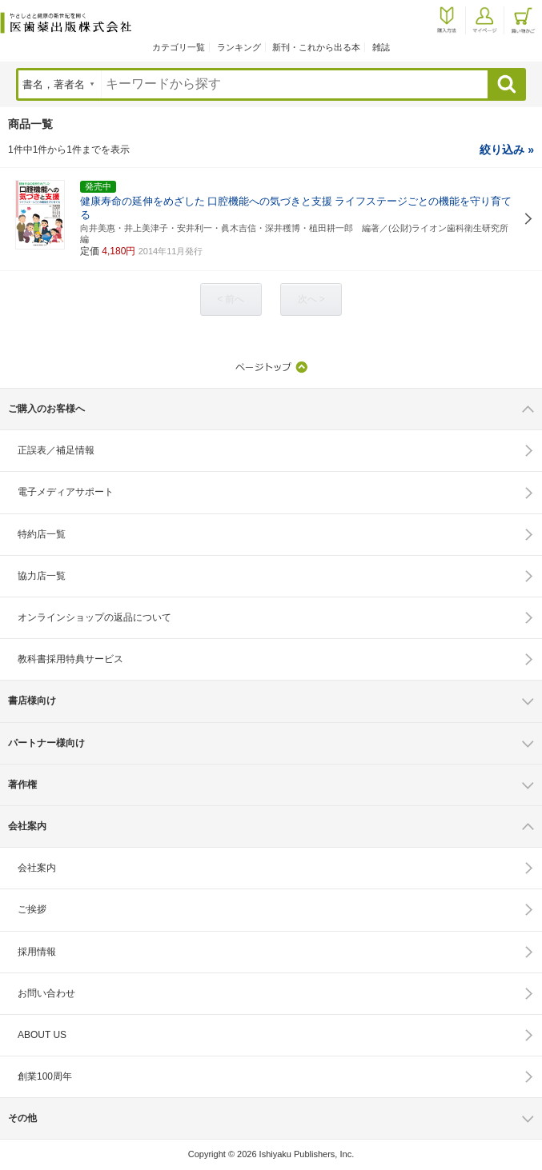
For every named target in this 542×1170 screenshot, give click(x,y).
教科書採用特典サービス (70, 659)
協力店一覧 (42, 575)
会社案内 (37, 867)
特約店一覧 (42, 534)
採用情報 (37, 951)
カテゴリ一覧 (178, 47)
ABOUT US (42, 1034)
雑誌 (381, 47)
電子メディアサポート (66, 491)
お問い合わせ (46, 993)
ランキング (239, 47)
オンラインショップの (94, 617)
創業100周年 (45, 1076)
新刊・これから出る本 (316, 47)
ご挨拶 (32, 909)
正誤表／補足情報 (56, 450)
